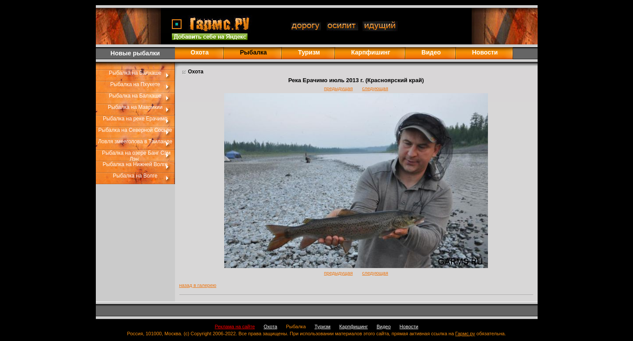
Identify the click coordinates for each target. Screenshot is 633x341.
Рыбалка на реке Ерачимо (135, 119)
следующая (375, 88)
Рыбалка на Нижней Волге (135, 164)
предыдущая (338, 88)
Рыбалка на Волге (135, 176)
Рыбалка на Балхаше (135, 73)
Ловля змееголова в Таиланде (135, 141)
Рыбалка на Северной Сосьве (135, 130)
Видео (431, 52)
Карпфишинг (370, 52)
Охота (200, 52)
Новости (485, 52)
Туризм (309, 52)
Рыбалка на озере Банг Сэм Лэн (136, 156)
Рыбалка (296, 326)
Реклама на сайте (235, 326)
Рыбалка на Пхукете (135, 84)
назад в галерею (198, 285)
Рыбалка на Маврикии (135, 107)
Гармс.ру (465, 333)
